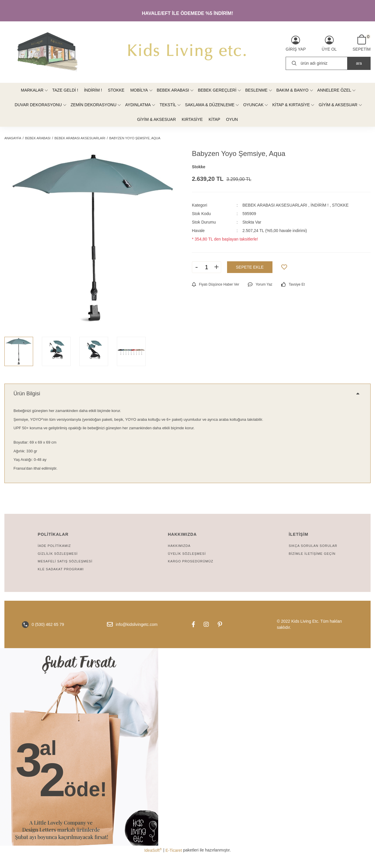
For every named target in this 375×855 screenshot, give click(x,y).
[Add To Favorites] (284, 267)
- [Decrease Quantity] (196, 266)
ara (359, 63)
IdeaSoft (153, 850)
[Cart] (362, 43)
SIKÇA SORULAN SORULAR (313, 545)
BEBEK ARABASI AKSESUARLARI (274, 205)
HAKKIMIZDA (179, 545)
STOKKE (340, 205)
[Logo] (187, 52)
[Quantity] (206, 267)
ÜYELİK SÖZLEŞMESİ (187, 553)
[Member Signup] (329, 43)
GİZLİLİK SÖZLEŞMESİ (58, 553)
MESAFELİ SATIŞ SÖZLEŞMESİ (65, 561)
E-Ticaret (174, 850)
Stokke (198, 166)
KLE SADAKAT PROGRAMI (61, 569)
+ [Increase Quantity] (216, 266)
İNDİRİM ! (319, 205)
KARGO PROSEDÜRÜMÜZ (190, 561)
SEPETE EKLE (250, 267)
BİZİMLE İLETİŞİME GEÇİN (312, 553)
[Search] (328, 63)
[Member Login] (296, 43)
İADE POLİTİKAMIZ (54, 545)
